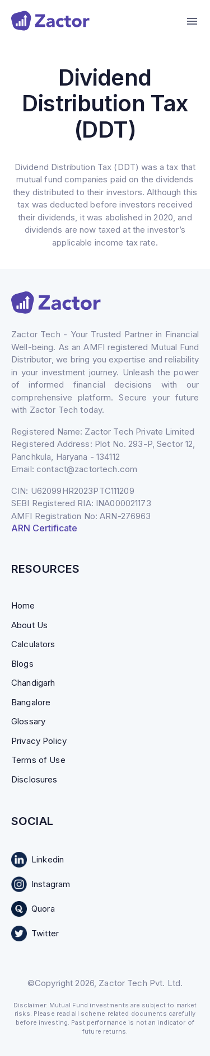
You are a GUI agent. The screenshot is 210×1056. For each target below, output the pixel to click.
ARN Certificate (44, 528)
